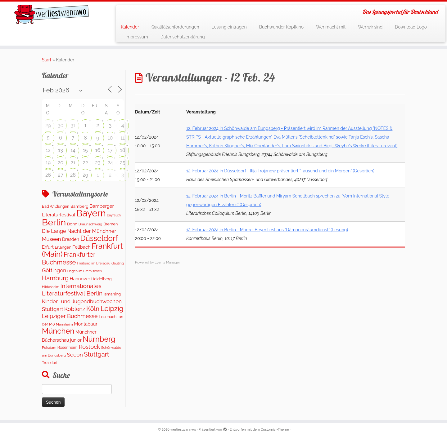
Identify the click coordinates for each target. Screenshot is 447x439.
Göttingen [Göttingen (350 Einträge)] (54, 270)
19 (48, 163)
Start (46, 59)
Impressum (136, 36)
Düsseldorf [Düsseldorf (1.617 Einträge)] (99, 238)
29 (48, 125)
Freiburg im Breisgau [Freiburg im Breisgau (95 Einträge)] (94, 263)
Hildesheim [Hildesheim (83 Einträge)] (50, 287)
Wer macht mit (330, 26)
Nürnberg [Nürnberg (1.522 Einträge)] (99, 339)
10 (110, 138)
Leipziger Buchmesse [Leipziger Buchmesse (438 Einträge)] (70, 316)
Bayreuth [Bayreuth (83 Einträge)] (113, 215)
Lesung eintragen (228, 26)
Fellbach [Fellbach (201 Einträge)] (81, 247)
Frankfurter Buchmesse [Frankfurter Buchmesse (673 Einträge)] (68, 258)
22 (85, 163)
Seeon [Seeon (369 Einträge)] (75, 355)
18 (122, 150)
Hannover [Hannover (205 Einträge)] (80, 278)
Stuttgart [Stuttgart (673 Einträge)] (96, 354)
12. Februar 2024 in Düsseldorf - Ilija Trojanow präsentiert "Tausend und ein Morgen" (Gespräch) (280, 170)
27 (60, 175)
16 (98, 150)
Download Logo (411, 26)
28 (73, 175)
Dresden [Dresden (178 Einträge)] (70, 239)
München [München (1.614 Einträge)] (58, 330)
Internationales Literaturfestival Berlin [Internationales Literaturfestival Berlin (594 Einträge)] (72, 289)
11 (122, 138)
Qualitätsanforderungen (175, 26)
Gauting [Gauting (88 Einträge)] (117, 263)
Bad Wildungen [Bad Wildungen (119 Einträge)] (55, 206)
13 (60, 150)
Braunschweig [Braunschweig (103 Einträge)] (90, 224)
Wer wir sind (370, 26)
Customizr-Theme (275, 430)
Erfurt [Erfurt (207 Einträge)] (48, 247)
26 (48, 175)
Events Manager (167, 262)
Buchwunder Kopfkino (281, 26)
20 (60, 163)
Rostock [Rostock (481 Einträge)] (89, 347)
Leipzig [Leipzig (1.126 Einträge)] (112, 308)
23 (98, 163)
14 (72, 150)
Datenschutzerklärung (182, 36)
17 (110, 150)
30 (60, 125)
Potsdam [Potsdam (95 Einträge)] (49, 347)
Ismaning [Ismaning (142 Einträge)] (112, 294)
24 (110, 163)
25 (122, 163)
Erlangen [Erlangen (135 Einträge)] (63, 247)
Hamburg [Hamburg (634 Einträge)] (55, 278)
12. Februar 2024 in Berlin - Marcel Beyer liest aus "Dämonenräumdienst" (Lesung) (267, 229)
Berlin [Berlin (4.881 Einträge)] (54, 222)
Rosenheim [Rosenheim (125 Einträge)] (67, 347)
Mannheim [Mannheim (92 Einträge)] (64, 324)
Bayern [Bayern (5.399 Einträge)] (91, 213)
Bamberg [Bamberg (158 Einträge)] (79, 206)
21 (72, 163)
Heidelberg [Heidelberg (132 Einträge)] (101, 279)
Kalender (130, 26)
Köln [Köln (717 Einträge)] (92, 309)
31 (72, 125)
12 (48, 150)
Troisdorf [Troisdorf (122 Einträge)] (49, 362)
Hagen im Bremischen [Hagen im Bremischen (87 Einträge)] (84, 271)
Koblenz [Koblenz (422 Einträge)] (74, 309)
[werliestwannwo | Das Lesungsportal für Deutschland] (51, 14)
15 (85, 150)
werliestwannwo (183, 430)
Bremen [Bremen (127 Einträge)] (110, 224)
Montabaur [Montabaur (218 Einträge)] (85, 324)
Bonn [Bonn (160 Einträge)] (72, 223)
